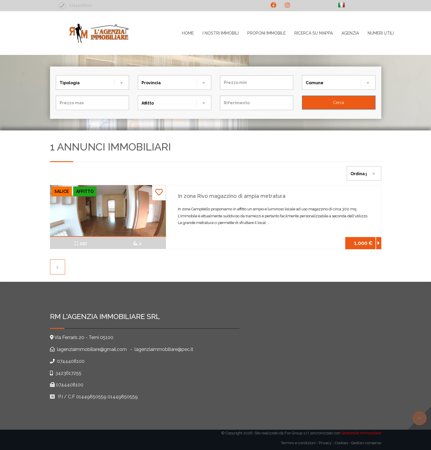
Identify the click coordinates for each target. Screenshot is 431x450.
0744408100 (71, 361)
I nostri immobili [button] (221, 33)
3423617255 (68, 373)
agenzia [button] (350, 33)
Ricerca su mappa (313, 33)
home (188, 33)
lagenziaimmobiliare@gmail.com (91, 349)
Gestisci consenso (366, 443)
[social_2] (287, 5)
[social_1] (273, 5)
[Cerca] (338, 103)
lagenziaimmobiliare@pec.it (164, 349)
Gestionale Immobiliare (361, 433)
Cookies (341, 443)
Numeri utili (381, 33)
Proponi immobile (266, 33)
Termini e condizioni (298, 443)
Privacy (325, 443)
